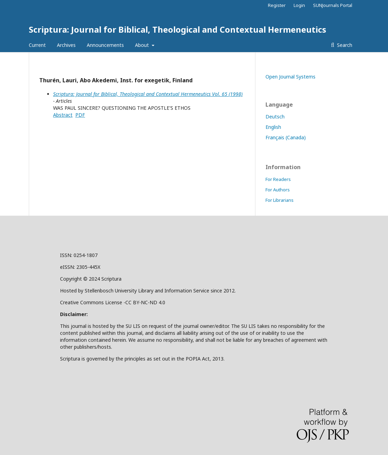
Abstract (63, 114)
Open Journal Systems (290, 76)
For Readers (278, 179)
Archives (66, 45)
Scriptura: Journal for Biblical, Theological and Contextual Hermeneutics (177, 29)
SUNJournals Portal (332, 5)
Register (277, 5)
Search (344, 45)
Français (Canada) (285, 137)
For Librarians (279, 200)
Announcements (105, 45)
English (273, 127)
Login (299, 5)
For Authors (277, 190)
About (142, 45)
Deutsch (275, 116)
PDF (80, 114)
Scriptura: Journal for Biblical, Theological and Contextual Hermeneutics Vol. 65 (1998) (148, 94)
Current (37, 45)
